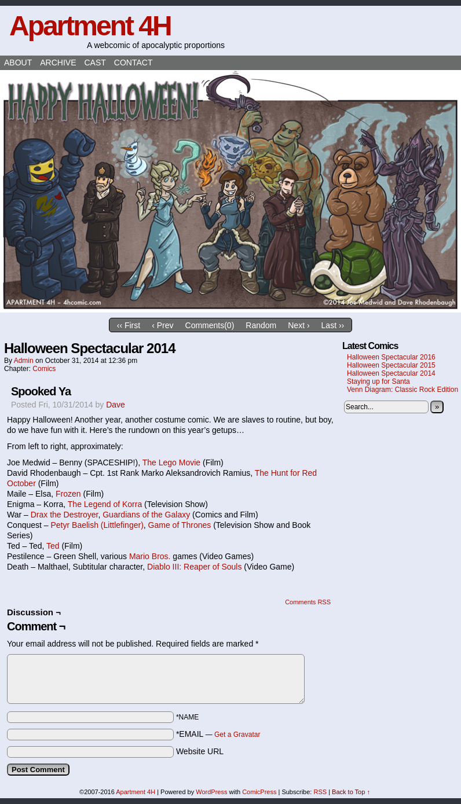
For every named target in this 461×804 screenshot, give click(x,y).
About (18, 62)
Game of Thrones (179, 525)
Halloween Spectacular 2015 (391, 365)
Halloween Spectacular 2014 (391, 373)
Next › (298, 325)
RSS (320, 791)
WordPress (211, 791)
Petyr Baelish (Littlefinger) (97, 525)
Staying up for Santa (378, 381)
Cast (94, 62)
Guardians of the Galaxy (146, 514)
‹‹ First (128, 325)
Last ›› (333, 325)
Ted (53, 545)
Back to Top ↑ (351, 791)
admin (24, 361)
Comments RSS (308, 602)
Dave (115, 404)
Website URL (200, 751)
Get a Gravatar (237, 734)
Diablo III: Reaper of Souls (194, 566)
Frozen (68, 493)
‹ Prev (162, 325)
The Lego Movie (171, 462)
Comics (44, 369)
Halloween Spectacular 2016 (391, 357)
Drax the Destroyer (64, 514)
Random (261, 325)
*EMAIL (218, 734)
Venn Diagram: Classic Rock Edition (402, 390)
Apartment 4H (90, 25)
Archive (58, 62)
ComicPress (259, 791)
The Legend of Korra (105, 504)
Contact (133, 62)
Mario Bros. (150, 556)
